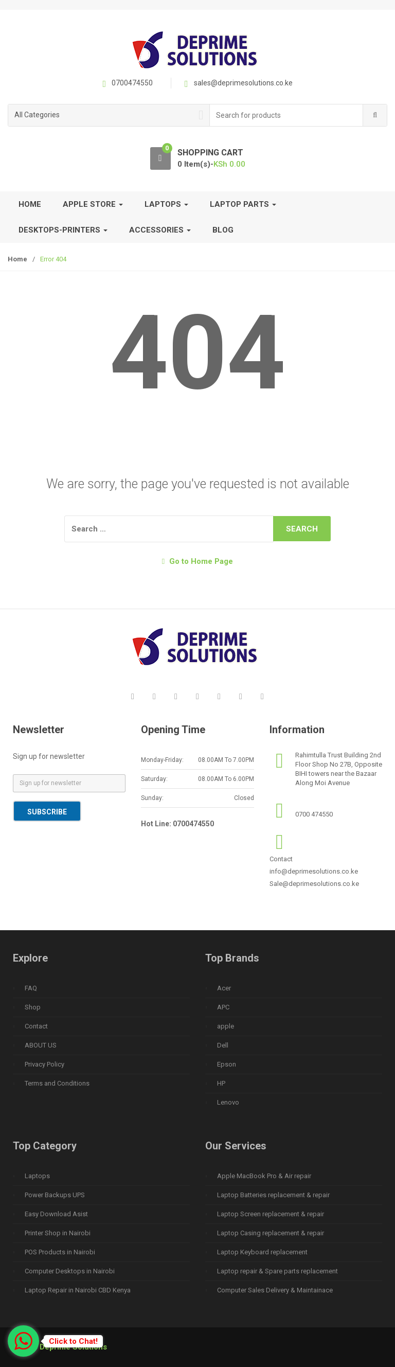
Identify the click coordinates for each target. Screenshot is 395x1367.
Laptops (166, 204)
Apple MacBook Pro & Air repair (264, 1176)
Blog (223, 230)
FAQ (31, 988)
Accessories (160, 230)
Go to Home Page (197, 561)
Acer (224, 988)
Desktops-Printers (63, 230)
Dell (222, 1045)
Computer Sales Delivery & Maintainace (275, 1290)
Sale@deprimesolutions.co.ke (314, 883)
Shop (33, 1007)
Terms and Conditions (57, 1083)
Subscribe (47, 812)
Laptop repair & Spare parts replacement (277, 1271)
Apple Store (93, 204)
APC (223, 1007)
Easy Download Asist (56, 1214)
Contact (36, 1026)
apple (225, 1026)
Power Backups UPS (55, 1195)
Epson (226, 1064)
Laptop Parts (243, 204)
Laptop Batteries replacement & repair (273, 1195)
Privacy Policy (44, 1064)
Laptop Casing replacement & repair (270, 1233)
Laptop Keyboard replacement (262, 1252)
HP (221, 1083)
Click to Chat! (73, 1341)
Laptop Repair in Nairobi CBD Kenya (78, 1290)
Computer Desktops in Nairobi (70, 1271)
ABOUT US (41, 1045)
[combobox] (286, 115)
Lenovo (228, 1102)
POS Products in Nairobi (60, 1252)
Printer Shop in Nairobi (58, 1233)
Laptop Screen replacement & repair (270, 1214)
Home (30, 204)
